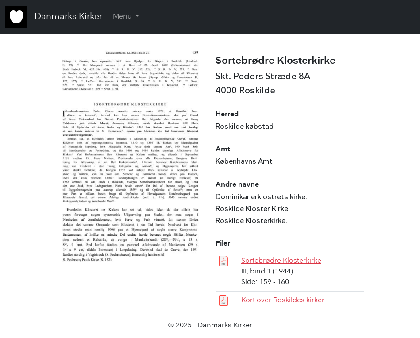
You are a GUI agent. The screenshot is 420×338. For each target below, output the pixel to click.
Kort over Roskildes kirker (282, 300)
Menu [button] (123, 16)
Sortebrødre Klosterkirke (281, 261)
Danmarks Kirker (68, 16)
